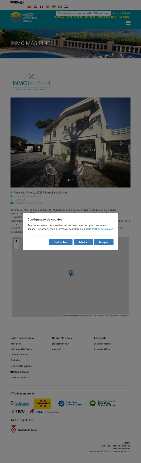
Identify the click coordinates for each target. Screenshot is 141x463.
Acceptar (103, 242)
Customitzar (61, 242)
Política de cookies (102, 229)
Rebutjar (83, 242)
